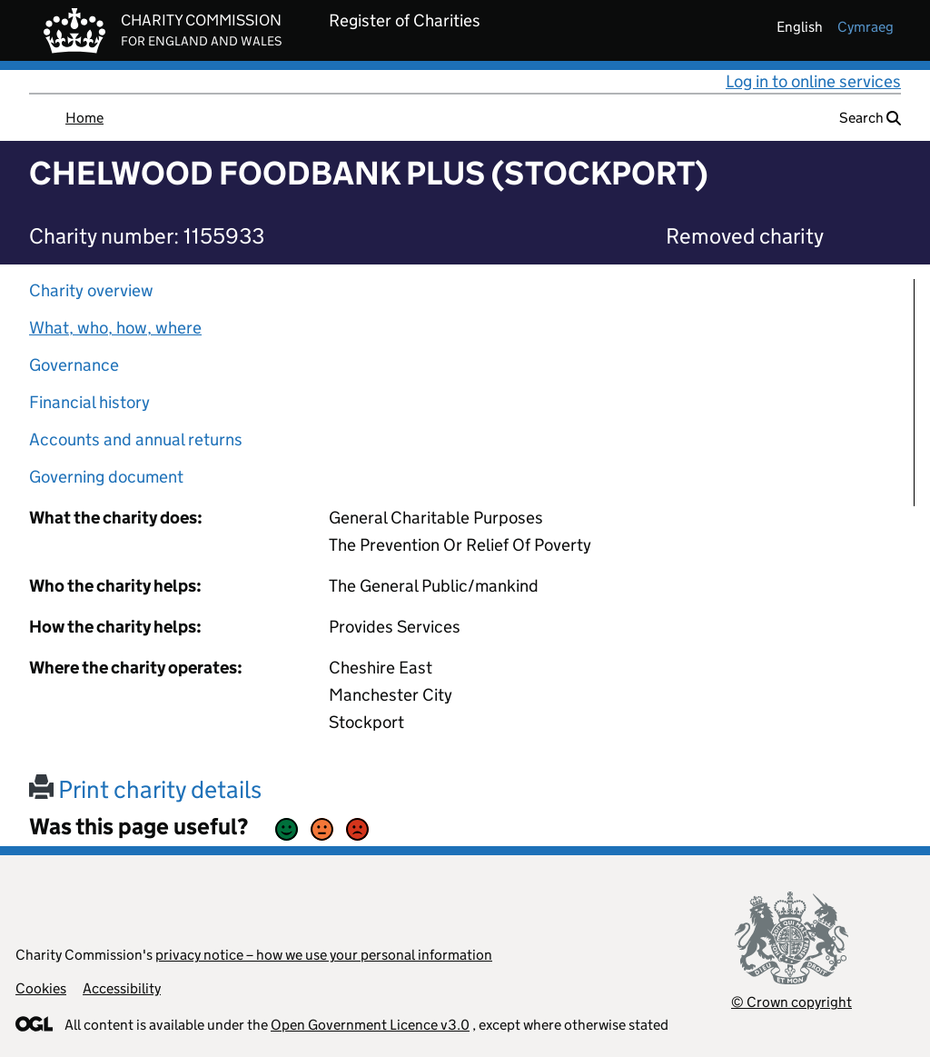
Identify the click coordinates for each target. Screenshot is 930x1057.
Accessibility (122, 988)
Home (84, 117)
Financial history (89, 402)
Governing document (106, 476)
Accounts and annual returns (135, 439)
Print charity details (145, 789)
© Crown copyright (791, 1002)
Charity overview (91, 290)
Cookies (40, 988)
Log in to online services (813, 81)
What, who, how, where (115, 327)
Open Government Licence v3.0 (370, 1024)
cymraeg (865, 26)
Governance (74, 364)
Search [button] (870, 117)
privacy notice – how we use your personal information (323, 954)
